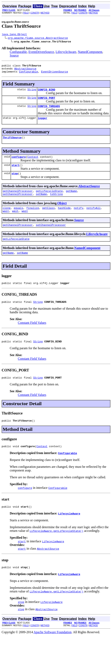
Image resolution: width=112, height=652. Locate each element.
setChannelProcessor (18, 202)
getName (71, 199)
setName (41, 202)
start (15, 172)
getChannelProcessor (18, 199)
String (31, 92)
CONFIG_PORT (46, 101)
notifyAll (93, 217)
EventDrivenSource (41, 52)
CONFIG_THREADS (49, 110)
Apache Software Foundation (53, 648)
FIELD (26, 13)
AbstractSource (25, 70)
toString (56, 202)
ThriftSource (12, 143)
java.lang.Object (14, 35)
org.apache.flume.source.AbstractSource (38, 38)
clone (7, 217)
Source (14, 56)
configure (19, 163)
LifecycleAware (66, 52)
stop (15, 180)
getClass (48, 217)
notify (78, 217)
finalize (32, 217)
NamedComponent (90, 52)
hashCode (64, 217)
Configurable (18, 52)
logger (42, 123)
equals (18, 217)
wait (6, 220)
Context (32, 163)
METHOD (45, 13)
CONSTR (34, 13)
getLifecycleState (49, 199)
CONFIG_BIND (46, 92)
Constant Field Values (32, 335)
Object (62, 211)
